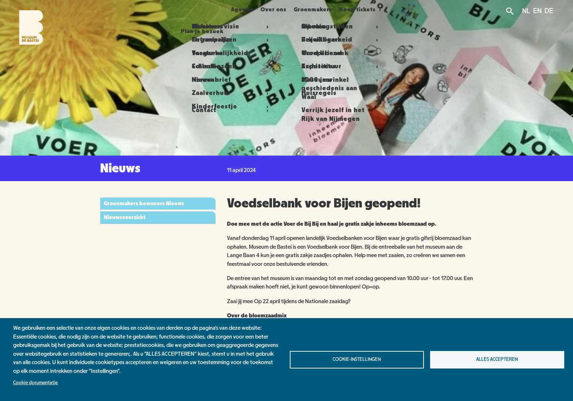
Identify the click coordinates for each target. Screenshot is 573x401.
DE (548, 11)
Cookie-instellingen (357, 359)
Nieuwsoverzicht (124, 217)
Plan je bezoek (188, 9)
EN (537, 11)
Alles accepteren (497, 359)
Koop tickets (376, 9)
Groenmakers (326, 9)
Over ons (277, 9)
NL (526, 11)
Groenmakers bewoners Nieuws (144, 203)
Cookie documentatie (35, 382)
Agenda (237, 9)
